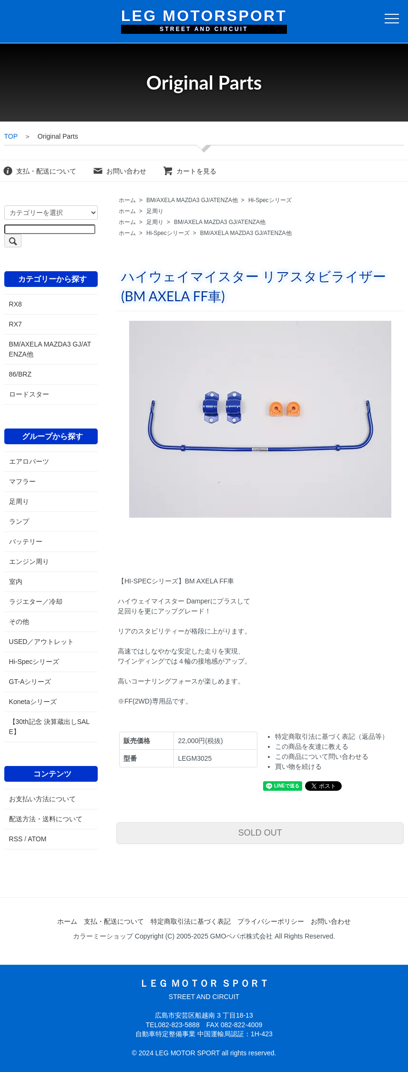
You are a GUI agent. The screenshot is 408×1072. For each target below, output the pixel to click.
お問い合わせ (119, 171)
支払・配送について (39, 171)
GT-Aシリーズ (30, 681)
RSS (16, 839)
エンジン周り (29, 561)
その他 (19, 621)
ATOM (37, 839)
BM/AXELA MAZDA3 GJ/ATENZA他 (192, 200)
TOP (11, 136)
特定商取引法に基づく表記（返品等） (331, 736)
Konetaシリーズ (33, 701)
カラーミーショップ (103, 936)
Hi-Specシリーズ (270, 200)
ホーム (127, 200)
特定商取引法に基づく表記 (191, 921)
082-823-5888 (178, 1025)
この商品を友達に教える (311, 746)
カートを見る (189, 171)
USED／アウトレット (41, 641)
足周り (154, 211)
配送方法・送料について (45, 819)
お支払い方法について (42, 799)
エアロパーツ (29, 461)
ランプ (19, 521)
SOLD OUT (260, 832)
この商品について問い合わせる (321, 756)
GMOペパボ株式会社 (241, 936)
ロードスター (29, 394)
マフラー (22, 481)
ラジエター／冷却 (35, 601)
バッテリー (25, 541)
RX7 (15, 324)
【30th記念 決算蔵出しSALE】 (49, 726)
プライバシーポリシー (270, 921)
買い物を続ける (298, 766)
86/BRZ (20, 374)
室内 (15, 581)
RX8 (15, 304)
